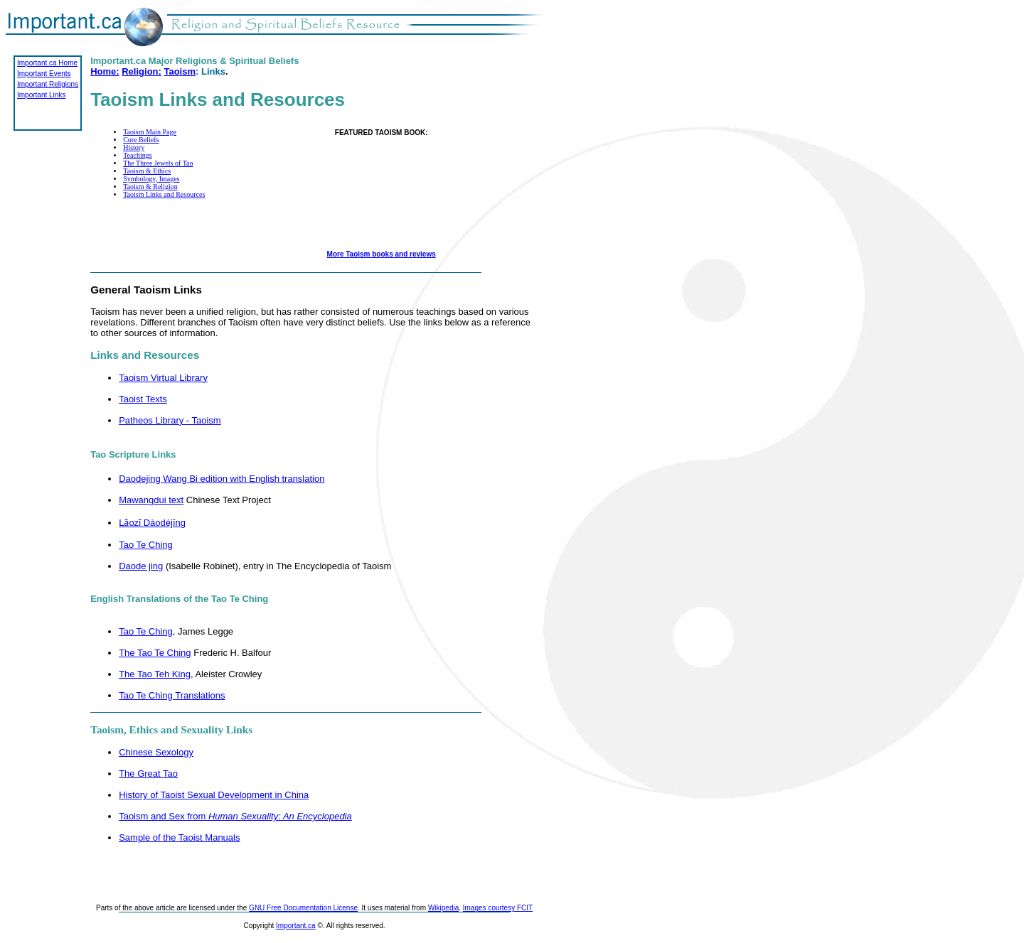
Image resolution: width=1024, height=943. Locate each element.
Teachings (137, 155)
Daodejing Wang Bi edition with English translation (221, 478)
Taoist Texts (143, 399)
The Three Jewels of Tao (158, 163)
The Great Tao (148, 773)
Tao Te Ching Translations (172, 695)
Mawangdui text (151, 500)
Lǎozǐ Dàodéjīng (152, 522)
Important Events (44, 73)
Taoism (180, 71)
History (133, 147)
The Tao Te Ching (155, 652)
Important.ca (296, 925)
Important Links (41, 95)
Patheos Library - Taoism (170, 420)
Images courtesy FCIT (498, 908)
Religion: (141, 71)
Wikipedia (443, 908)
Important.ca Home (47, 63)
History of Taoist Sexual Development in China (214, 795)
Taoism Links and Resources (164, 194)
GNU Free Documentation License (303, 908)
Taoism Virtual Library (163, 377)
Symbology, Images (151, 179)
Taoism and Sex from (235, 816)
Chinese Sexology (156, 752)
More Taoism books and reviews (381, 254)
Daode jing (141, 566)
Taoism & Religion (150, 186)
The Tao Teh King (155, 674)
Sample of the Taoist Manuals (179, 837)
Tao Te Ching (146, 544)
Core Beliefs (141, 140)
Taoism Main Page (149, 132)
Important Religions (47, 84)
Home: (104, 71)
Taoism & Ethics (147, 171)
